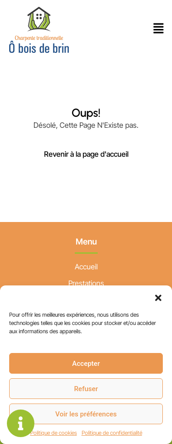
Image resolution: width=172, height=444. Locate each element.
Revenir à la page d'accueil (86, 154)
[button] (158, 297)
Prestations (86, 283)
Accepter (86, 363)
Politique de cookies (53, 432)
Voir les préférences (86, 414)
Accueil (86, 266)
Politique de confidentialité (112, 432)
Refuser (86, 389)
